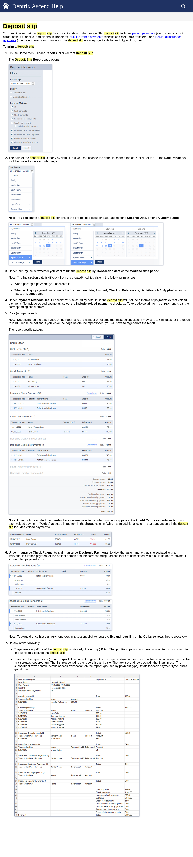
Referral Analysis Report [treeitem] (26, 228)
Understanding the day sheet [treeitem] (28, 122)
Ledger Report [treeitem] (21, 147)
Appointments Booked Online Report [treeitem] (33, 98)
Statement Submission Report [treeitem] (29, 241)
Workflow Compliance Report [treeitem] (29, 253)
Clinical (12, 46)
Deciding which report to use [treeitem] (25, 73)
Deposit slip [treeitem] (20, 129)
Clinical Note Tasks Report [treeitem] (27, 110)
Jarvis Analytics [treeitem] (18, 266)
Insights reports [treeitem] (21, 135)
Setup (11, 272)
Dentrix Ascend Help (43, 6)
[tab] (30, 16)
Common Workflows (21, 279)
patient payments (90, 36)
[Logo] (6, 6)
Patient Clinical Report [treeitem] (25, 169)
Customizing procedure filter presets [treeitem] (32, 85)
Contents (30, 17)
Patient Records (17, 32)
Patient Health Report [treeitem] (24, 175)
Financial (13, 53)
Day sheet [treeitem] (18, 116)
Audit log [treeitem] (18, 104)
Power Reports (18, 259)
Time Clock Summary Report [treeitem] (29, 247)
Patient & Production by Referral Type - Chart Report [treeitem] (34, 162)
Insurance (13, 60)
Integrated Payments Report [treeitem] (28, 141)
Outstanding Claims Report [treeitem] (28, 153)
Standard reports (19, 79)
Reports (12, 66)
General (12, 26)
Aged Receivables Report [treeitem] (27, 91)
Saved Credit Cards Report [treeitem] (27, 235)
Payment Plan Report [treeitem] (24, 200)
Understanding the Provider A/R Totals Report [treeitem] (34, 215)
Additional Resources (21, 293)
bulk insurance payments (97, 40)
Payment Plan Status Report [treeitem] (28, 194)
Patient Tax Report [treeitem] (23, 182)
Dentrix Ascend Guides (22, 286)
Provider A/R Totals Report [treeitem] (27, 206)
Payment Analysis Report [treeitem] (26, 188)
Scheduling (14, 39)
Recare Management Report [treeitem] (28, 222)
